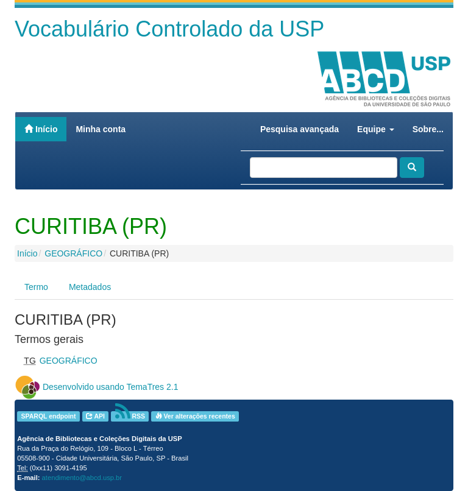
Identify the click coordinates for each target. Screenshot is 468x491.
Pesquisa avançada (299, 129)
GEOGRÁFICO (73, 253)
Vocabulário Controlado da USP (169, 28)
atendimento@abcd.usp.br (82, 477)
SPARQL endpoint (48, 416)
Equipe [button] (375, 129)
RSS (130, 416)
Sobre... (428, 129)
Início (40, 129)
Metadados (90, 287)
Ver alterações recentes (195, 416)
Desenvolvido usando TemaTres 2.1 (111, 387)
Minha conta (101, 129)
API (95, 416)
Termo (36, 287)
